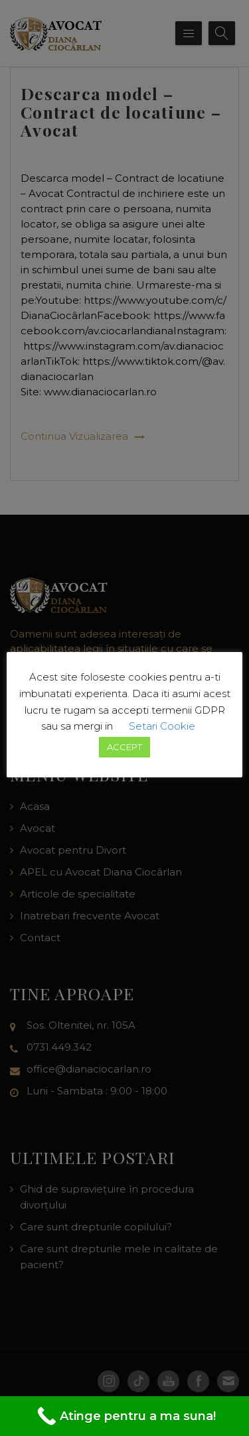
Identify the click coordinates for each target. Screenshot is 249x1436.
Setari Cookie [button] (162, 726)
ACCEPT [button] (124, 747)
